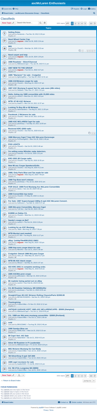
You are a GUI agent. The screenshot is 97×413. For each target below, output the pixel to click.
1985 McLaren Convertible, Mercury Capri (27, 207)
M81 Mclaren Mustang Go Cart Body (24, 349)
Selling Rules (14, 32)
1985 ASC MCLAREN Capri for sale (24, 122)
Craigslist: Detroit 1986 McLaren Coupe (26, 254)
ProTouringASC (22, 139)
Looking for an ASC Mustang (21, 227)
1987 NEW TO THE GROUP (20, 68)
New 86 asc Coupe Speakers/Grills (23, 165)
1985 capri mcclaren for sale (21, 362)
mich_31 (20, 255)
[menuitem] (92, 9)
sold (10, 322)
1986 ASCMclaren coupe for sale (23, 81)
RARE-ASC (21, 330)
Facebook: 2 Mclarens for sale (21, 114)
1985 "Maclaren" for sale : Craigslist (24, 75)
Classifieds (8, 18)
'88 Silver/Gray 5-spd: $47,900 (21, 356)
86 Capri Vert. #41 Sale (18, 336)
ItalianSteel (21, 338)
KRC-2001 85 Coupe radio (20, 158)
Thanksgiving (14, 302)
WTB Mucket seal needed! (20, 233)
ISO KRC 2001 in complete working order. (27, 267)
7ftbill (19, 229)
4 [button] (81, 23)
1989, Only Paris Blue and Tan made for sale (28, 173)
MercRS (20, 249)
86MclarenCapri (22, 64)
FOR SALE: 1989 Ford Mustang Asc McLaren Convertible (34, 187)
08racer (20, 263)
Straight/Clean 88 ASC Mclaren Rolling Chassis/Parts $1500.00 (36, 295)
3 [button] (78, 23)
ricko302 (20, 153)
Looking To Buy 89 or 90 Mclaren (23, 107)
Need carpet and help (17, 55)
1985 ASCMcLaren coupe (19, 274)
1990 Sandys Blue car (18, 329)
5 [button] (85, 23)
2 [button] (75, 23)
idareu (19, 189)
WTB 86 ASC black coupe (19, 261)
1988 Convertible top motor (20, 194)
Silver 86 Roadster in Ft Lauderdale (24, 343)
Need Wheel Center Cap (19, 39)
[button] (67, 23)
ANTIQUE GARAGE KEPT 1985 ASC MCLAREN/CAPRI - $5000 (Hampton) (41, 309)
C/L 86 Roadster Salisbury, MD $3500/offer (27, 288)
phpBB (41, 407)
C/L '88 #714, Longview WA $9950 (23, 368)
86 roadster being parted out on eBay (25, 281)
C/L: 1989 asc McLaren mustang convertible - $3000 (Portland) (36, 315)
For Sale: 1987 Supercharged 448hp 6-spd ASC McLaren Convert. (37, 201)
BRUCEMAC (21, 324)
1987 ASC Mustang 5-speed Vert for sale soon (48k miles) (34, 88)
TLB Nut (20, 209)
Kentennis (20, 34)
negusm (20, 41)
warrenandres (22, 109)
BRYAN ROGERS (23, 297)
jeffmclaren (21, 276)
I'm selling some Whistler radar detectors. (27, 151)
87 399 (19, 235)
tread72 (20, 103)
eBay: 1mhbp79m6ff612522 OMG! (23, 240)
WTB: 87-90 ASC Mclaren (19, 101)
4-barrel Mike (21, 304)
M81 (10, 46)
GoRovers (20, 203)
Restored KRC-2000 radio (19, 129)
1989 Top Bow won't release (20, 180)
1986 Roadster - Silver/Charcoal (22, 62)
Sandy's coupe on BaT (18, 220)
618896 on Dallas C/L (17, 213)
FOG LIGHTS (14, 144)
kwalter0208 (21, 364)
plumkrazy (20, 123)
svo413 (19, 96)
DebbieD (20, 90)
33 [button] (91, 23)
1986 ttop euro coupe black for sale (24, 247)
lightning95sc (21, 77)
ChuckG (20, 48)
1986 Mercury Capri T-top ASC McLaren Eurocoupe (31, 137)
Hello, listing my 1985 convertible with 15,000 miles (31, 94)
